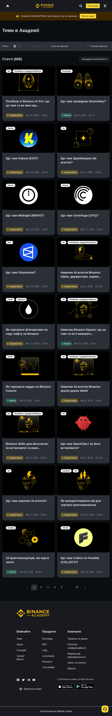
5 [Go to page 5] (61, 587)
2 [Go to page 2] (41, 587)
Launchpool (48, 656)
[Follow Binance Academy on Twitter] (23, 680)
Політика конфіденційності (77, 646)
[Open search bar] (79, 5)
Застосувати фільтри (36, 46)
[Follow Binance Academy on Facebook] (18, 679)
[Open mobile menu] (105, 5)
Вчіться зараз (88, 16)
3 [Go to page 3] (48, 587)
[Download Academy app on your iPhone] (65, 687)
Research (47, 661)
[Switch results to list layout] (19, 46)
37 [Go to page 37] (77, 587)
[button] (105, 6)
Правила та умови (77, 639)
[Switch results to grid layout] (14, 46)
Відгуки (71, 668)
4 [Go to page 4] (54, 587)
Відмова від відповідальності (77, 655)
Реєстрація (93, 6)
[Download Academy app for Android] (84, 687)
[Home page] (44, 6)
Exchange (47, 639)
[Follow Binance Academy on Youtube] (33, 680)
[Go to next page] (85, 587)
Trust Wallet (48, 667)
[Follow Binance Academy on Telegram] (28, 680)
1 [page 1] (34, 587)
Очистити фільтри (59, 46)
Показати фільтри (96, 46)
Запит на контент (77, 662)
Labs (44, 650)
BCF (44, 644)
